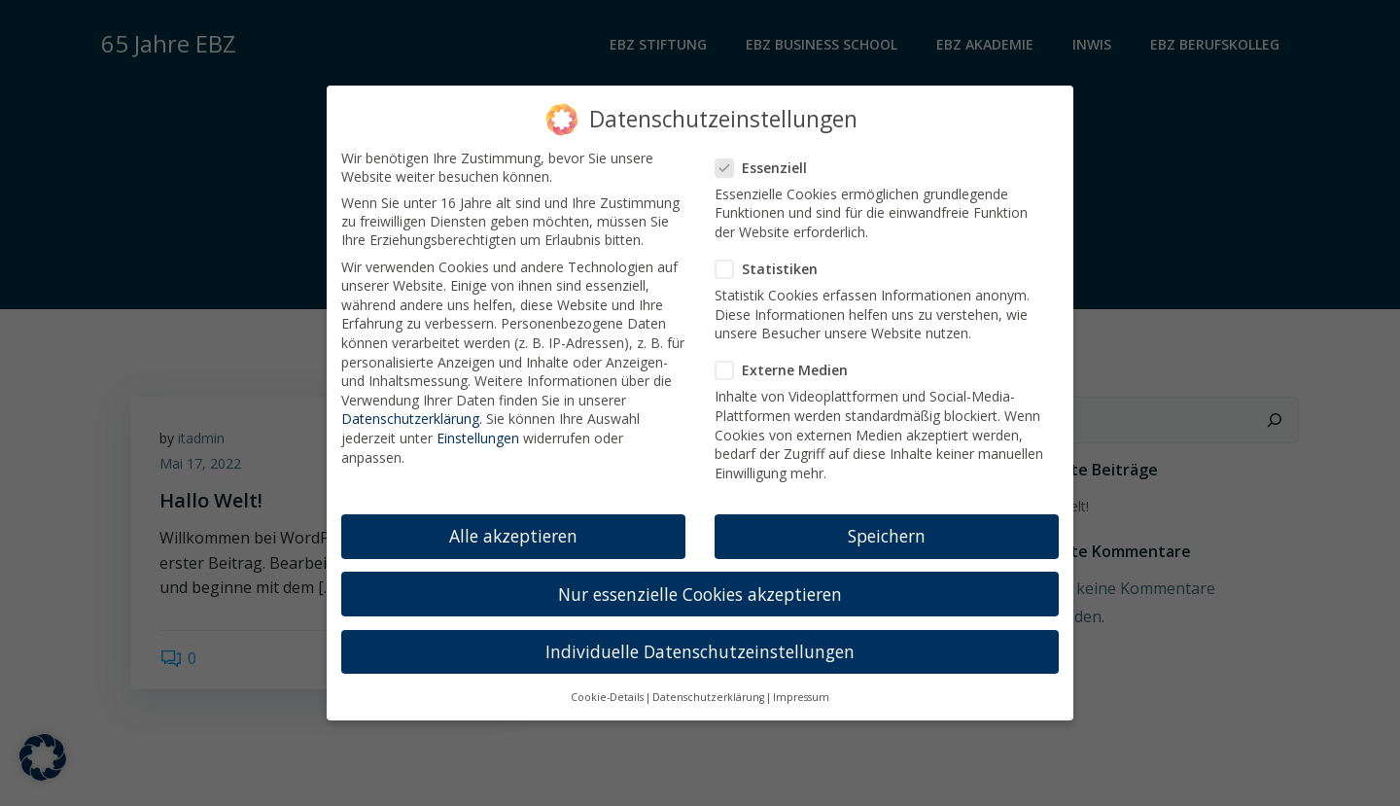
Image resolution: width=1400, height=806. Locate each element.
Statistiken (772, 258)
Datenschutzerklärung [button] (708, 686)
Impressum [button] (801, 686)
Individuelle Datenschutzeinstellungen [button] (700, 640)
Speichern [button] (887, 526)
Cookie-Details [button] (607, 686)
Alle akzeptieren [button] (513, 526)
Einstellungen (478, 427)
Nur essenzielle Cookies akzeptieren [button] (700, 583)
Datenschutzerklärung (410, 409)
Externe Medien (787, 360)
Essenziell (767, 157)
